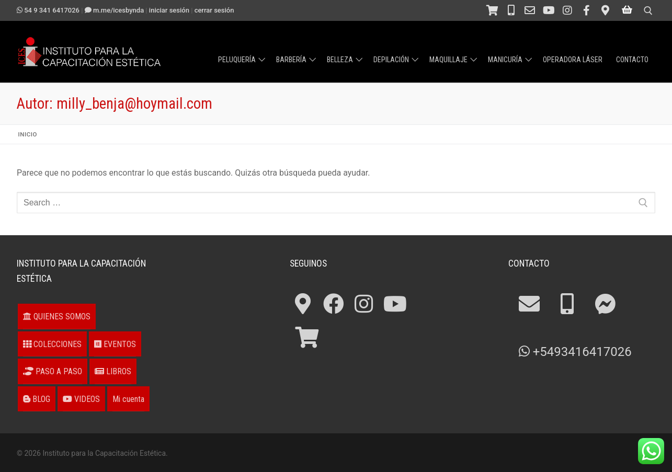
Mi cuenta (128, 399)
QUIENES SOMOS (56, 316)
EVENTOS (115, 344)
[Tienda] (492, 10)
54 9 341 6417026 (48, 10)
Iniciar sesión (169, 10)
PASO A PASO (52, 371)
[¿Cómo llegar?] (605, 10)
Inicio (27, 134)
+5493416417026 (575, 351)
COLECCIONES (52, 344)
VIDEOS (81, 399)
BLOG (36, 399)
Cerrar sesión (214, 10)
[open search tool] (648, 11)
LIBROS (113, 371)
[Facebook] (586, 10)
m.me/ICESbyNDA (114, 10)
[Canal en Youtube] (548, 10)
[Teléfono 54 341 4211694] (511, 10)
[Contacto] (529, 10)
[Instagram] (567, 10)
